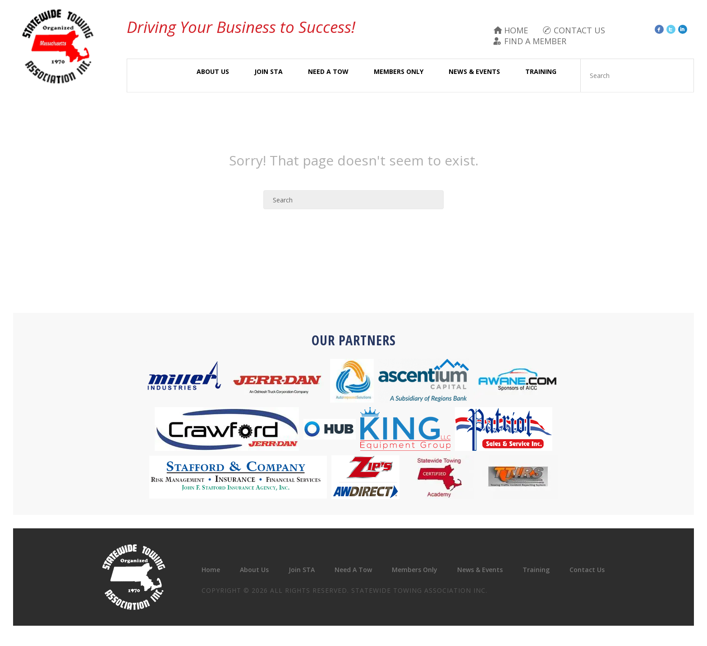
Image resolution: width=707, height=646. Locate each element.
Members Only (398, 71)
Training (540, 71)
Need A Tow (328, 71)
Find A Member (535, 41)
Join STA (268, 71)
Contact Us (579, 30)
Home (516, 30)
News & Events (474, 71)
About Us (213, 71)
